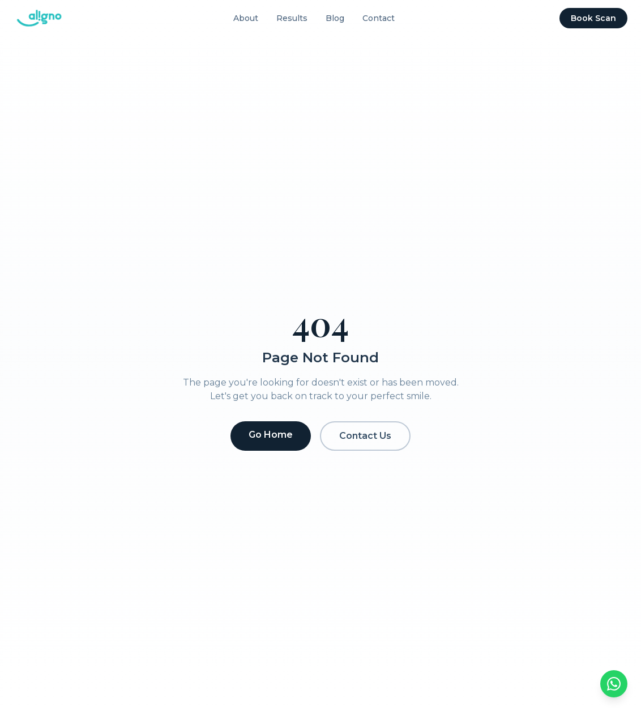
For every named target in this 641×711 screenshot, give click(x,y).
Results (291, 18)
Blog (335, 18)
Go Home (271, 434)
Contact (378, 18)
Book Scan (593, 18)
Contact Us (365, 435)
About (245, 18)
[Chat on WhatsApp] (613, 683)
